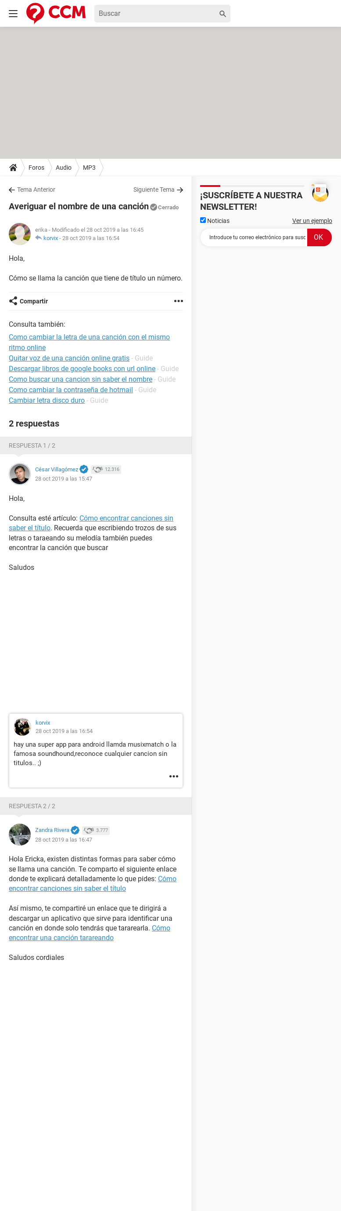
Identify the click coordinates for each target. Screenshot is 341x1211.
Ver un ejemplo (312, 220)
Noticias (215, 220)
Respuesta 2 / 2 (32, 806)
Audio (64, 167)
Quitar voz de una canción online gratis (69, 358)
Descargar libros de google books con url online (82, 369)
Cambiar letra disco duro (47, 400)
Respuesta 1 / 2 (32, 445)
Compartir (34, 301)
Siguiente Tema (154, 189)
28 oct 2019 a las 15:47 (63, 478)
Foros (36, 167)
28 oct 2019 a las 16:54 (90, 238)
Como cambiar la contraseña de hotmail (71, 390)
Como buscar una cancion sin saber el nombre (80, 379)
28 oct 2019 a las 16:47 (63, 839)
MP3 (89, 167)
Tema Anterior (36, 189)
